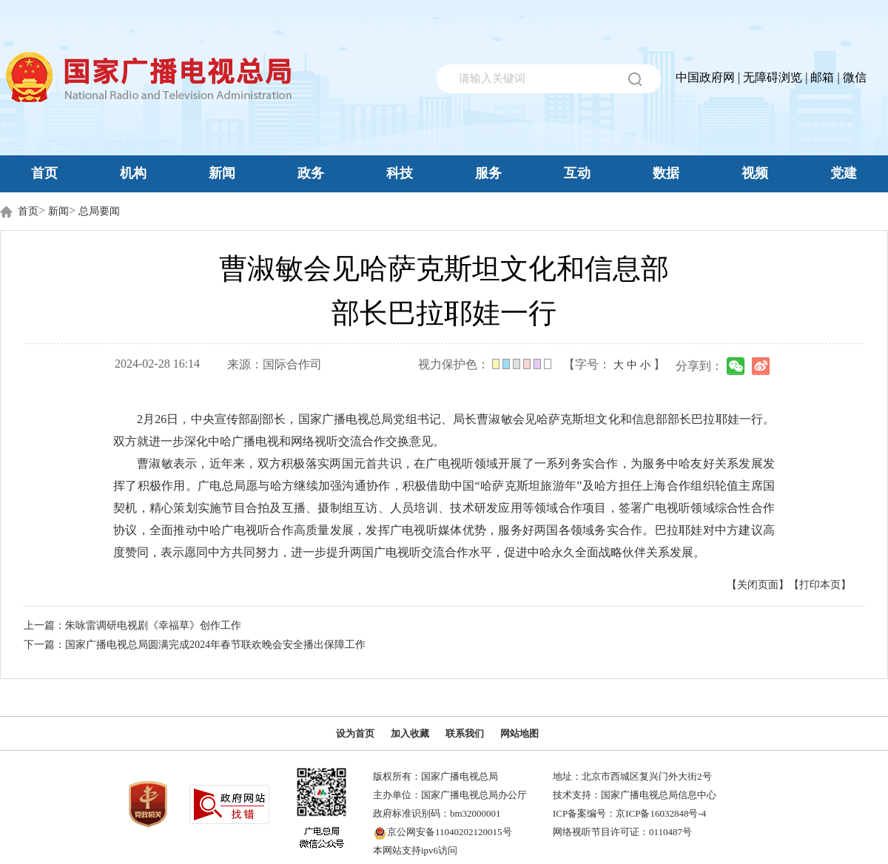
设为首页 (355, 733)
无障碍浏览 (772, 77)
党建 (843, 173)
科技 (399, 173)
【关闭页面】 (758, 584)
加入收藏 (410, 733)
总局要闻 (99, 211)
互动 (577, 173)
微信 (855, 77)
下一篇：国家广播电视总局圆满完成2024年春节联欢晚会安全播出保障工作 (195, 644)
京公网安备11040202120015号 (449, 831)
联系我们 (464, 733)
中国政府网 (705, 77)
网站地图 (519, 733)
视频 (754, 173)
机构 (133, 173)
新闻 (222, 173)
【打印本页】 (820, 584)
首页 (44, 173)
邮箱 (822, 77)
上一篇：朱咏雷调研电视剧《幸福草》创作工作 (132, 625)
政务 (310, 173)
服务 (488, 173)
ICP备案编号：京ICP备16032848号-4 (629, 813)
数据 (666, 173)
